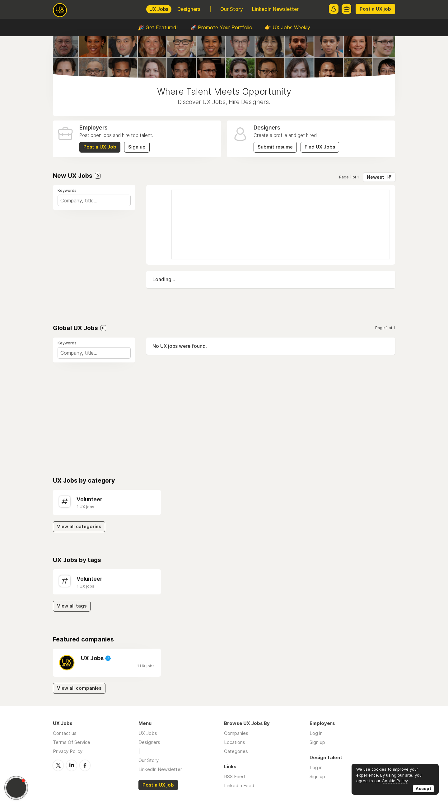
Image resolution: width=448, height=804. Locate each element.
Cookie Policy (395, 780)
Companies (236, 733)
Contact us (65, 733)
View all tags (71, 606)
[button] (16, 788)
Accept (423, 788)
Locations (234, 742)
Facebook (85, 765)
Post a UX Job (99, 147)
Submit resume (275, 147)
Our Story (231, 9)
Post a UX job (375, 9)
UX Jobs (158, 9)
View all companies (79, 688)
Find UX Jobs (320, 147)
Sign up (137, 147)
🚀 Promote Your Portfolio (221, 27)
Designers (188, 9)
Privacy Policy (67, 751)
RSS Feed (234, 776)
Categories (236, 751)
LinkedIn (71, 765)
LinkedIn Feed (239, 785)
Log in (316, 733)
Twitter (58, 765)
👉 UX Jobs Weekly (287, 27)
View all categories (79, 526)
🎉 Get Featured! (158, 27)
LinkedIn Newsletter (275, 9)
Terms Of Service (71, 742)
